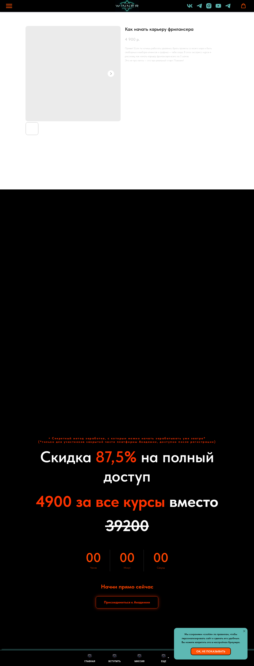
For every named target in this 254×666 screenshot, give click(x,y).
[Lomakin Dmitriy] (199, 8)
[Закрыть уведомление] (244, 631)
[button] (243, 5)
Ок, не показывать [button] (210, 651)
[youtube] (218, 8)
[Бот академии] (228, 8)
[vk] (190, 8)
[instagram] (209, 8)
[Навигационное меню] (9, 6)
